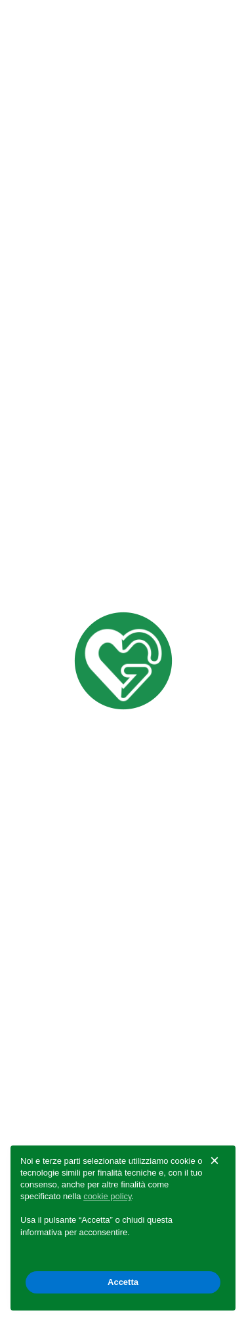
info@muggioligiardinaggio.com (113, 966)
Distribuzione (53, 353)
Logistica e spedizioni (73, 382)
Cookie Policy (136, 1002)
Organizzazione (59, 1101)
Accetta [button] (123, 1282)
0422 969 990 (67, 931)
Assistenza (47, 325)
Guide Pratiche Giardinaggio (92, 297)
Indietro (34, 112)
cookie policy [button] (107, 1196)
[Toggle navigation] (217, 22)
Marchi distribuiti (62, 212)
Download (46, 240)
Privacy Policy (55, 1002)
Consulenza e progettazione (93, 268)
